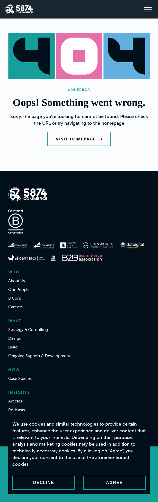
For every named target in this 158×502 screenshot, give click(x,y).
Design (14, 338)
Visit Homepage (79, 138)
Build (12, 346)
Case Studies (20, 378)
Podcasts (16, 409)
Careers (15, 306)
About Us (16, 280)
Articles (15, 401)
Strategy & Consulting (28, 329)
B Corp (14, 298)
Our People (19, 289)
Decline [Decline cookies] (43, 482)
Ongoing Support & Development (39, 355)
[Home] (19, 9)
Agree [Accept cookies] (114, 482)
